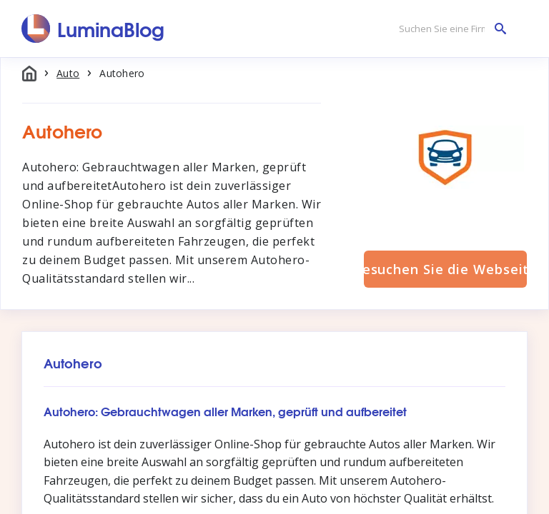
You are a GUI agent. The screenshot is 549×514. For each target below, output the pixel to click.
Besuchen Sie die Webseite (445, 269)
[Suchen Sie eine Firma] (449, 29)
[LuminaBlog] (93, 28)
